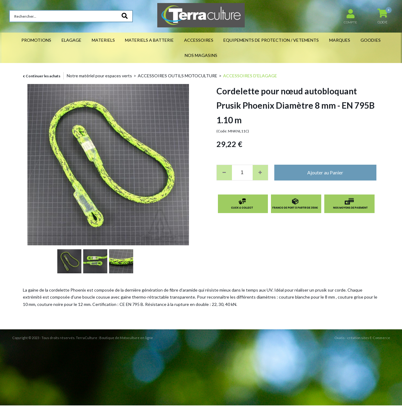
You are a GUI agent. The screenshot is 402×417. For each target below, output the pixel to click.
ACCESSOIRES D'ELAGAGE (250, 75)
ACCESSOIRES (198, 40)
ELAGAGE (71, 40)
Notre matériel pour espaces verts (99, 75)
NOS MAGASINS (201, 55)
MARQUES (339, 40)
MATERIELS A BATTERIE (149, 40)
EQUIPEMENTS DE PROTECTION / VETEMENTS (271, 40)
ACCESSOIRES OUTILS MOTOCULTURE (177, 75)
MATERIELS (103, 40)
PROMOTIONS (36, 40)
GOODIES (371, 40)
